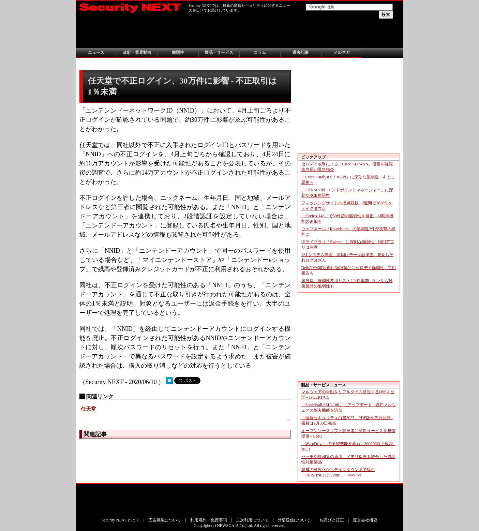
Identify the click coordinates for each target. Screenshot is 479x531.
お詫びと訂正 (331, 520)
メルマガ (341, 52)
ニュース (96, 52)
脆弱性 (178, 52)
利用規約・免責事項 (208, 520)
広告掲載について (164, 520)
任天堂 (88, 409)
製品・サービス (219, 52)
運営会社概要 (365, 520)
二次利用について (252, 520)
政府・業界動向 (137, 52)
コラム (260, 52)
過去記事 (301, 52)
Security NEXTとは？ (120, 520)
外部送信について (294, 520)
